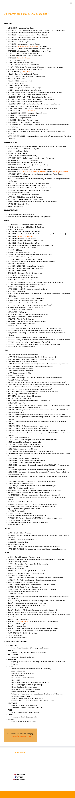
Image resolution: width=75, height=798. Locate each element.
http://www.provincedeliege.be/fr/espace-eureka (24, 509)
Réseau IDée (32, 111)
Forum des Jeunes (23, 58)
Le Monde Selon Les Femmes (28, 46)
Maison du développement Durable (34, 172)
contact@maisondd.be (60, 172)
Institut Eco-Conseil (21, 621)
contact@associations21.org (21, 736)
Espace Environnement (25, 236)
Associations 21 (28, 72)
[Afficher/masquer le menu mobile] (71, 3)
